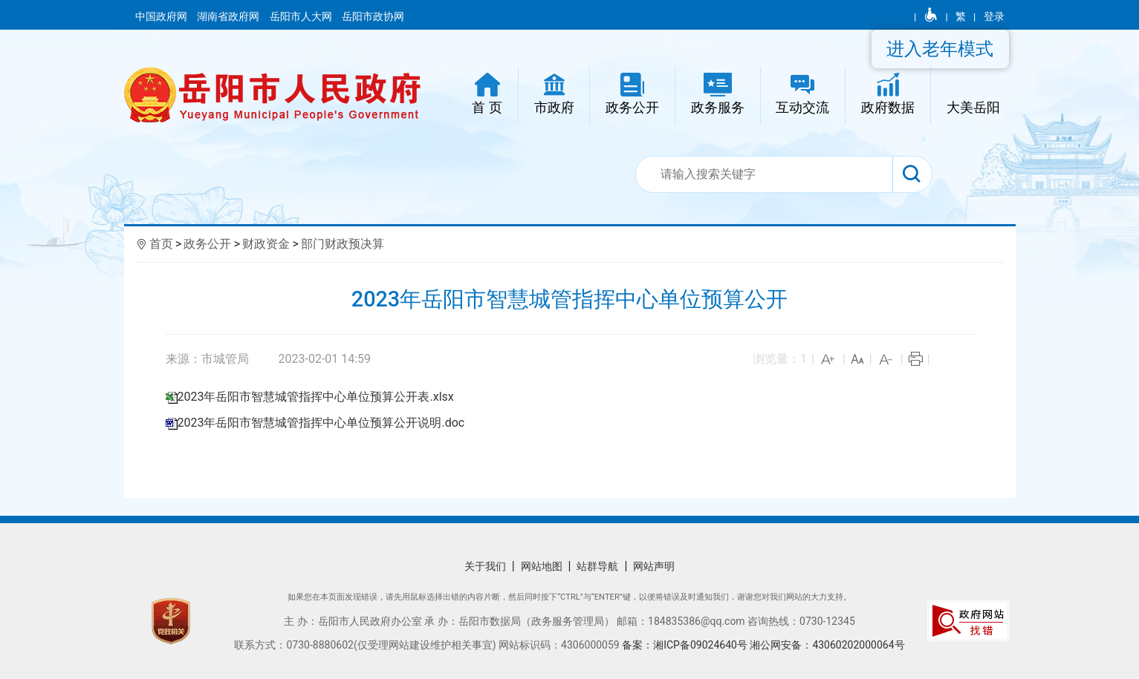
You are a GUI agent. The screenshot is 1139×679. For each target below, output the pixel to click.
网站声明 (654, 566)
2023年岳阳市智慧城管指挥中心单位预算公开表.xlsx (316, 397)
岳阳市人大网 (302, 16)
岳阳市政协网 (373, 16)
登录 (994, 16)
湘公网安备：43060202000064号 (827, 645)
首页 (161, 244)
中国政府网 (162, 16)
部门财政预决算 (342, 244)
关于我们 (485, 566)
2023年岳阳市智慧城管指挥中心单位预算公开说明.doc (321, 423)
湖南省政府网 (229, 16)
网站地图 (541, 566)
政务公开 (207, 244)
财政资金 (266, 244)
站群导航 (597, 566)
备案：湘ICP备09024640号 (686, 645)
